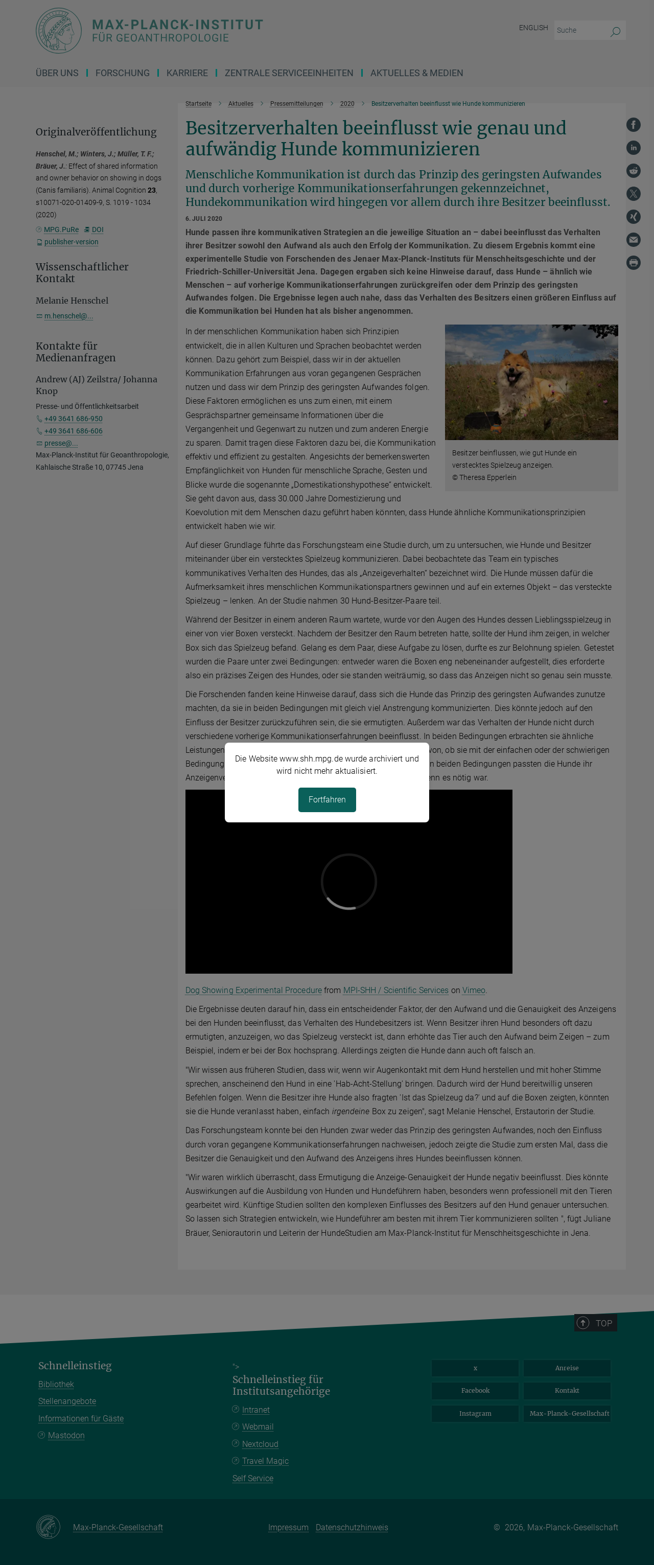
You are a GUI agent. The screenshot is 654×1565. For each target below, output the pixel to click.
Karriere (187, 73)
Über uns (57, 73)
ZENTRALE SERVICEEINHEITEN (289, 73)
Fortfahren (327, 799)
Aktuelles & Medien (416, 73)
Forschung (123, 73)
